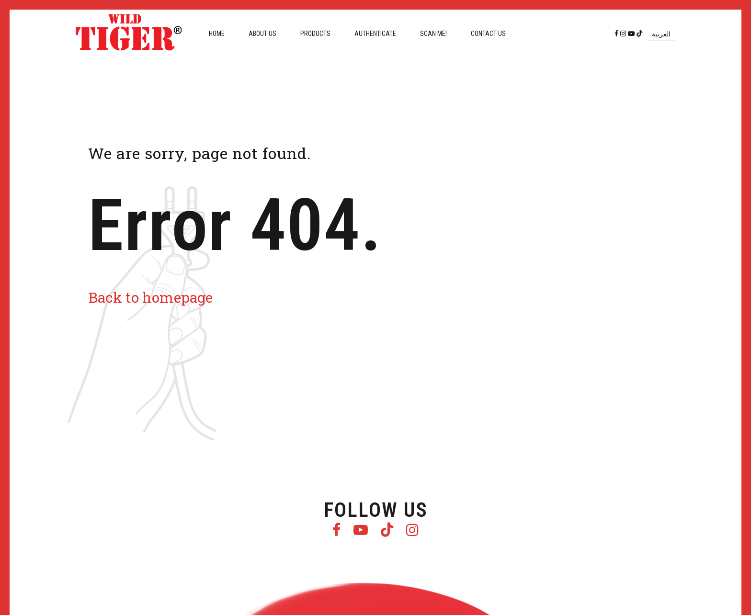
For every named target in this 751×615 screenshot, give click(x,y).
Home (217, 33)
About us (262, 33)
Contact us (488, 33)
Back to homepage (150, 297)
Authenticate (375, 33)
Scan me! (433, 33)
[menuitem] (661, 34)
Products (315, 33)
